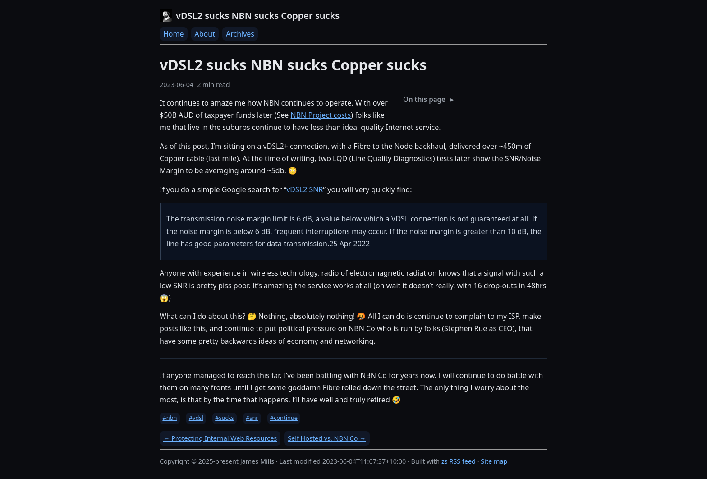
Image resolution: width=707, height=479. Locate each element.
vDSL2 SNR (304, 189)
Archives (240, 34)
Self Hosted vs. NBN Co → (327, 438)
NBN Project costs (321, 115)
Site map (494, 461)
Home (173, 34)
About (205, 34)
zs (444, 461)
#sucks (224, 418)
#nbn (169, 418)
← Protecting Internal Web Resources (220, 438)
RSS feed (462, 461)
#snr (252, 418)
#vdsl (196, 418)
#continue (284, 418)
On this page (424, 99)
